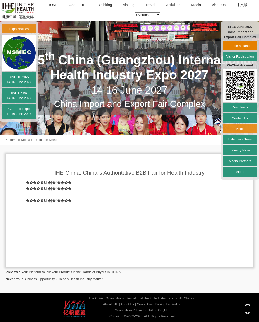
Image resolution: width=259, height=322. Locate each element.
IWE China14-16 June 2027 (19, 95)
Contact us (145, 304)
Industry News (240, 150)
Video (240, 172)
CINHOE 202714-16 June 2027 (19, 79)
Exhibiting (104, 5)
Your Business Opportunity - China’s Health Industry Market (59, 279)
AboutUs (219, 5)
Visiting (128, 5)
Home (13, 140)
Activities (173, 5)
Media (196, 5)
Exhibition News (45, 140)
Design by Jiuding (168, 304)
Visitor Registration (240, 56)
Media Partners (240, 161)
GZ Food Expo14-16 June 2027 (19, 111)
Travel (150, 5)
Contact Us (240, 118)
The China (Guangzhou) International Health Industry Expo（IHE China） (142, 298)
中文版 (242, 5)
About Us (127, 304)
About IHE (77, 5)
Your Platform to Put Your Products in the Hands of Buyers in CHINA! (71, 272)
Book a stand (240, 46)
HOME (53, 5)
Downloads (240, 107)
